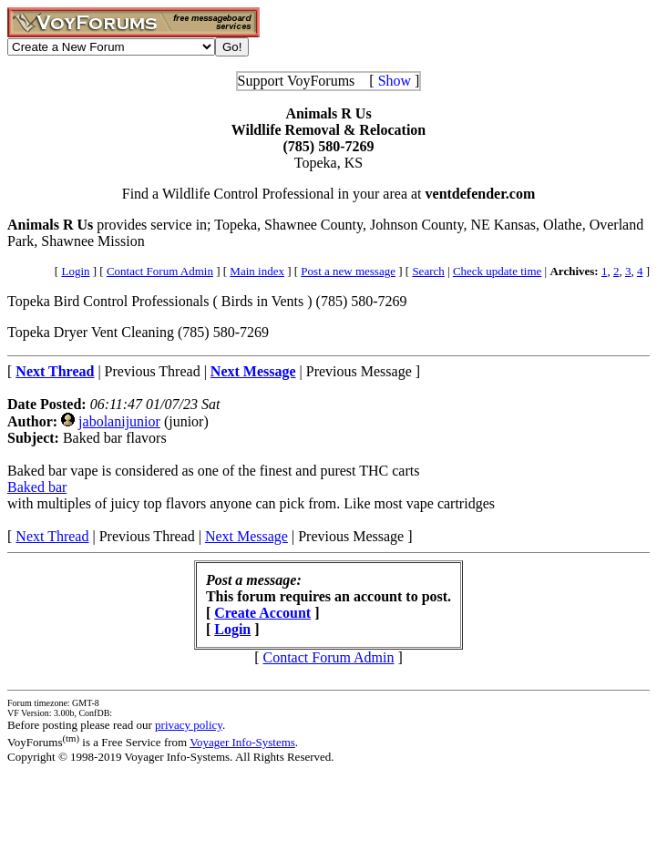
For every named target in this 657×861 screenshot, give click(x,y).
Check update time (497, 271)
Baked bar (37, 487)
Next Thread (51, 536)
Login (75, 271)
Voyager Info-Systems (242, 742)
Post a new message (348, 271)
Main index (257, 271)
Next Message (246, 536)
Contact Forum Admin (160, 271)
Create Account (262, 612)
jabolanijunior (119, 421)
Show (394, 80)
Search (428, 271)
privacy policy (188, 725)
